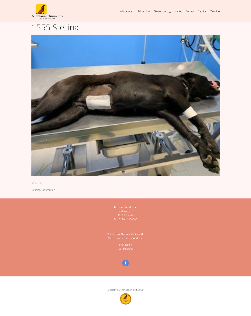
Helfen (178, 11)
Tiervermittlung (162, 11)
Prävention (144, 11)
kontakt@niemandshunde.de (128, 234)
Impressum (125, 244)
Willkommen (126, 11)
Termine (215, 11)
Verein (190, 11)
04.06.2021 (38, 182)
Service (202, 11)
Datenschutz (125, 248)
